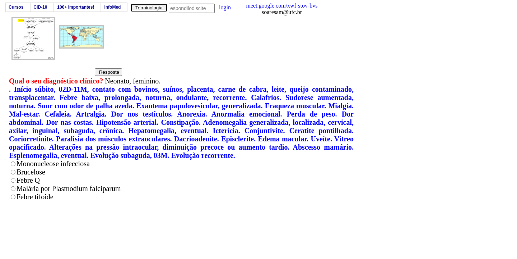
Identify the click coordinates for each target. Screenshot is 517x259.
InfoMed (112, 7)
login (225, 7)
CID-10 (40, 7)
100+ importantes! (75, 7)
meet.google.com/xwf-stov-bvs (281, 6)
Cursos (16, 7)
